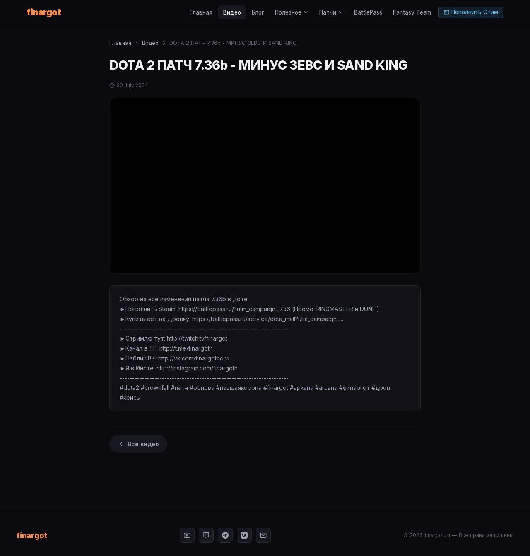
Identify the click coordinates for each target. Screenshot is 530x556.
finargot (43, 12)
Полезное (291, 12)
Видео (232, 12)
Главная (201, 12)
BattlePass (368, 12)
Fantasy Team (412, 12)
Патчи (331, 12)
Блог (258, 12)
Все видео (138, 443)
